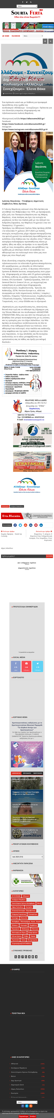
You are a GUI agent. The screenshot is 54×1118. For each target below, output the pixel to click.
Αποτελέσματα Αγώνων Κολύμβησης (23, 903)
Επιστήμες (15, 918)
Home (5, 36)
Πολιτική (35, 929)
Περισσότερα (23, 1116)
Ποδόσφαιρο (25, 929)
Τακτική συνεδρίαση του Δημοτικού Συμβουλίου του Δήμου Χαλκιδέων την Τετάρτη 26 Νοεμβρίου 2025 (24, 819)
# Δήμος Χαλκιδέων (17, 506)
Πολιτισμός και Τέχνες (19, 932)
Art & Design (16, 896)
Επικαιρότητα (32, 914)
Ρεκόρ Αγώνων (32, 932)
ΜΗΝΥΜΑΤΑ (37, 773)
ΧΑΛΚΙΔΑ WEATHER (27, 982)
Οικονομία (23, 925)
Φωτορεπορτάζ (32, 940)
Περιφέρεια (15, 929)
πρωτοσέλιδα (23, 652)
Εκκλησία (29, 907)
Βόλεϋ (39, 903)
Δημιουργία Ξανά (17, 1085)
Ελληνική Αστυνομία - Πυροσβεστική (23, 911)
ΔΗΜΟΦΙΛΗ (16, 773)
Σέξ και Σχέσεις (16, 936)
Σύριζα (33, 936)
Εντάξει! (33, 1116)
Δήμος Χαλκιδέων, (29, 93)
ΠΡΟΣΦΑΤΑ (27, 773)
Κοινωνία (24, 918)
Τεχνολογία (15, 940)
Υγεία (23, 940)
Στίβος (26, 936)
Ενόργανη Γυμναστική (19, 914)
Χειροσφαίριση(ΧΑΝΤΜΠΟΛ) (21, 943)
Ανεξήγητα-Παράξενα (18, 900)
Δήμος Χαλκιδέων (17, 907)
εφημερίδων (31, 652)
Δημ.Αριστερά (16, 1080)
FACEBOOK (16, 36)
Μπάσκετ (15, 925)
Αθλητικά (26, 896)
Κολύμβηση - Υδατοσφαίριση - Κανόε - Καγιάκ (26, 922)
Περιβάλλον (33, 925)
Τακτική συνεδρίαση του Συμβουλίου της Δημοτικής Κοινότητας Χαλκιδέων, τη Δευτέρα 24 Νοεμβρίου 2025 (25, 832)
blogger (49, 556)
